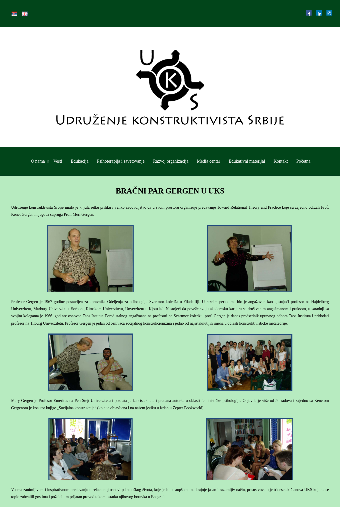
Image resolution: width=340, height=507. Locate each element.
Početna (303, 161)
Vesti (57, 161)
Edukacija (79, 161)
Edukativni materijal (247, 161)
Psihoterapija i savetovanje (120, 161)
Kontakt (281, 161)
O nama (38, 161)
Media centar (208, 161)
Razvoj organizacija (170, 161)
